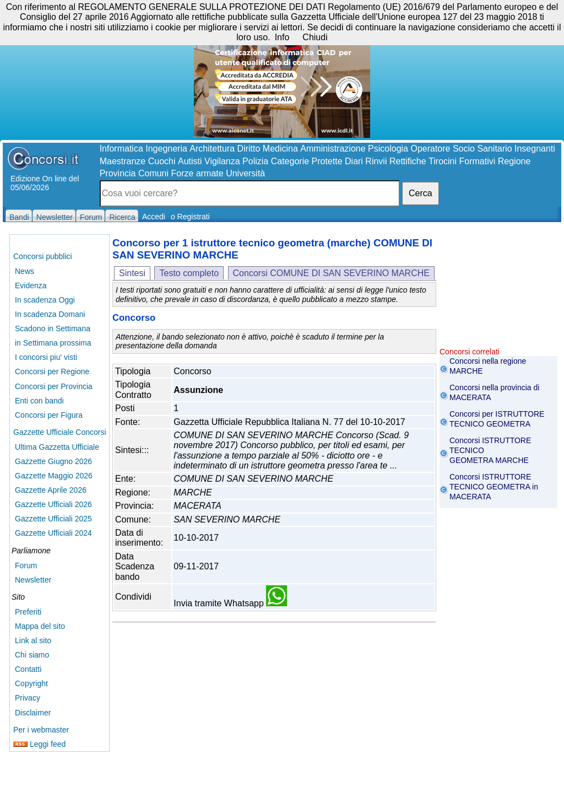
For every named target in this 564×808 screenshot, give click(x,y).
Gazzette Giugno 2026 (53, 461)
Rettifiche (407, 161)
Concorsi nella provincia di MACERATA (494, 392)
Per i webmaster (41, 729)
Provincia (118, 173)
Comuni (153, 173)
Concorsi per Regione (52, 371)
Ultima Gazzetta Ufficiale (57, 447)
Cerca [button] (420, 193)
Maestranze (123, 161)
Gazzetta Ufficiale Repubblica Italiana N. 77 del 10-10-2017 (289, 422)
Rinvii (376, 161)
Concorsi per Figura (49, 415)
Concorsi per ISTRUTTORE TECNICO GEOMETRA (496, 419)
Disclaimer (33, 712)
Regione (514, 161)
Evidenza (31, 285)
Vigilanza (222, 161)
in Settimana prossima (53, 342)
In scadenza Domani (50, 314)
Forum (26, 565)
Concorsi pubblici (42, 256)
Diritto (249, 148)
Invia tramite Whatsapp (230, 603)
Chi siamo (32, 654)
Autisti (190, 161)
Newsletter (33, 579)
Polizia (255, 161)
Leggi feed (39, 744)
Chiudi (314, 37)
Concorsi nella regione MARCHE (487, 366)
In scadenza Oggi (45, 299)
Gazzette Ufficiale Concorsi (59, 432)
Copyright (31, 683)
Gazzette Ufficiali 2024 (53, 533)
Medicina (280, 148)
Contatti (28, 669)
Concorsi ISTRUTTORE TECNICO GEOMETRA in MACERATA (493, 486)
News (24, 271)
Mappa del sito (40, 626)
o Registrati (190, 216)
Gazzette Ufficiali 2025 (53, 518)
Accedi (153, 216)
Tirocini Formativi (462, 161)
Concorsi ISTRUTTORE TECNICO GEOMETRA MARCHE (490, 450)
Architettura (212, 148)
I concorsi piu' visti (46, 357)
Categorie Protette (307, 161)
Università (245, 173)
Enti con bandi (39, 400)
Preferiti (28, 611)
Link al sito (33, 640)
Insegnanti (534, 148)
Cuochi (162, 161)
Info (282, 37)
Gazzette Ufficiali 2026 (53, 504)
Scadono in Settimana (52, 328)
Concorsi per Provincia (54, 386)
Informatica (121, 148)
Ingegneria (166, 148)
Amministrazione (332, 148)
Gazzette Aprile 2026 (50, 490)
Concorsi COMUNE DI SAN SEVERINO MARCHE (331, 273)
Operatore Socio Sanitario (461, 148)
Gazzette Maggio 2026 (54, 475)
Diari (354, 161)
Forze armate (197, 173)
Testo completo (189, 273)
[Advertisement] (498, 292)
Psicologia (388, 148)
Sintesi (132, 273)
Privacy (27, 697)
